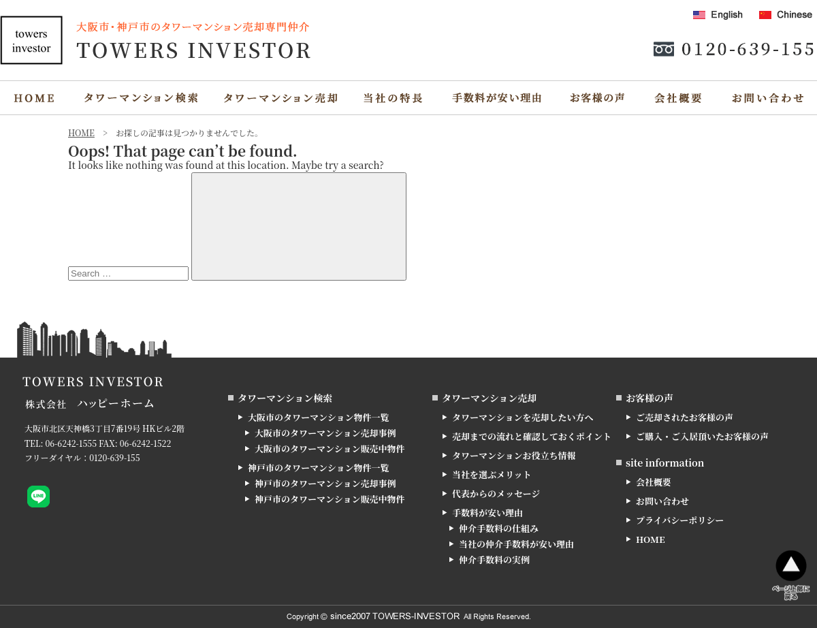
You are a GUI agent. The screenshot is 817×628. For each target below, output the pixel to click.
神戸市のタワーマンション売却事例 (325, 483)
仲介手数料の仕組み (499, 528)
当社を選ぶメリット (491, 474)
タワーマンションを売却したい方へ (522, 417)
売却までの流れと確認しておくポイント (531, 436)
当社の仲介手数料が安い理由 (516, 543)
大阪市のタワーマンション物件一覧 (318, 417)
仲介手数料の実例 (494, 559)
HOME (650, 539)
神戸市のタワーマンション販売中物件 (329, 498)
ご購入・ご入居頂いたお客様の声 (702, 436)
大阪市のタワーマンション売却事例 (325, 432)
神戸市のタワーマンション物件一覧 (318, 467)
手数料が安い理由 (487, 512)
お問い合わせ (662, 500)
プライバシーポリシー (680, 520)
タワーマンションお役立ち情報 (513, 455)
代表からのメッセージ (496, 493)
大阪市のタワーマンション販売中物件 (329, 448)
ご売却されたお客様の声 (684, 417)
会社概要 (653, 481)
